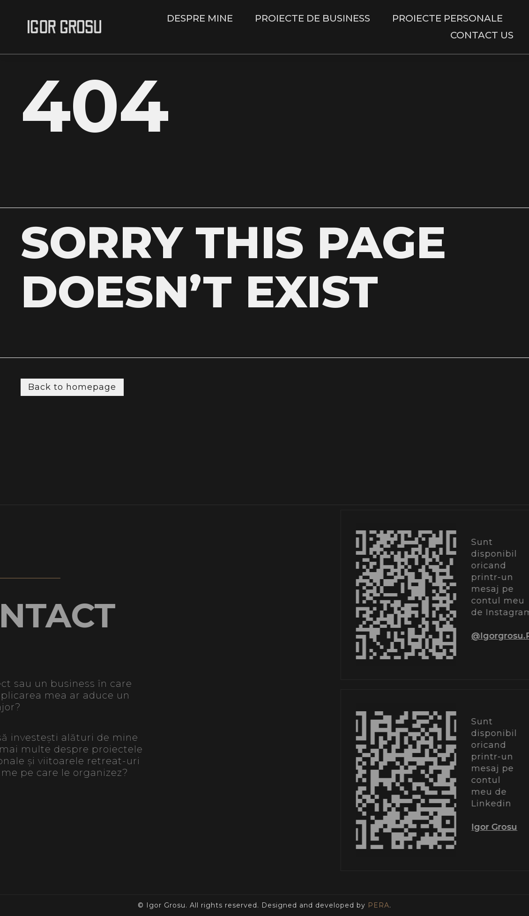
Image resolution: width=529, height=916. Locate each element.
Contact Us (482, 35)
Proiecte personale (447, 18)
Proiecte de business (312, 18)
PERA (378, 905)
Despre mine (200, 18)
